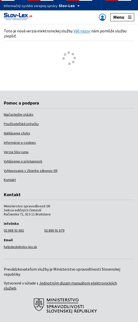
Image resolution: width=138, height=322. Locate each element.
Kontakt (10, 179)
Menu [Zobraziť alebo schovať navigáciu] (122, 17)
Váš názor (82, 30)
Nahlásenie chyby (17, 133)
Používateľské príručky (21, 124)
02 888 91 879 (54, 230)
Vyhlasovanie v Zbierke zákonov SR (30, 170)
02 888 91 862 (14, 230)
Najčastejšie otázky (19, 114)
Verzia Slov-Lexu (16, 152)
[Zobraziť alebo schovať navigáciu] (102, 17)
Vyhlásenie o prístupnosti (23, 161)
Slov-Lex (69, 5)
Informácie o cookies (20, 142)
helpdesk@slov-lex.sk (20, 247)
